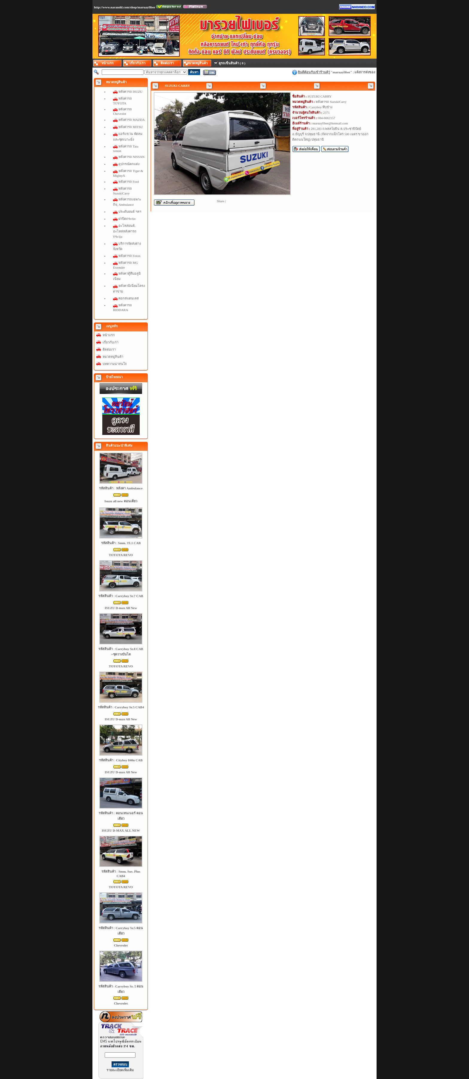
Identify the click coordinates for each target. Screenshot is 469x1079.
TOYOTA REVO (121, 555)
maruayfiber (341, 72)
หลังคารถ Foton (129, 256)
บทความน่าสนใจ (115, 364)
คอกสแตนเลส (128, 298)
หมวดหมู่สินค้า (113, 356)
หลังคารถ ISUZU (130, 91)
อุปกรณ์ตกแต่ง (128, 164)
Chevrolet (121, 945)
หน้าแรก (109, 335)
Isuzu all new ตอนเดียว (120, 501)
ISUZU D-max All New (121, 608)
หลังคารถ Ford (128, 181)
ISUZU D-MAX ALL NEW (121, 830)
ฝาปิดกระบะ (127, 218)
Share (220, 201)
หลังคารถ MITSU (130, 127)
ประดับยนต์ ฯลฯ (129, 211)
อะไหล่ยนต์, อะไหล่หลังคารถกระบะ (124, 231)
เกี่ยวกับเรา (110, 342)
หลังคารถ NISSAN (131, 157)
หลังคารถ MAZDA (131, 119)
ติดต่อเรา (109, 349)
